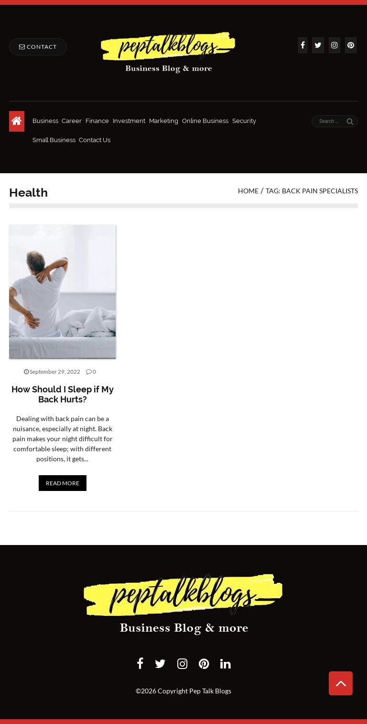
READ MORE (62, 483)
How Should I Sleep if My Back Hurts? (62, 394)
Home (248, 191)
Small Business (54, 140)
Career (72, 120)
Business (45, 120)
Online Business (205, 120)
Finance (97, 120)
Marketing (163, 120)
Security (244, 120)
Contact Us (94, 140)
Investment (129, 120)
